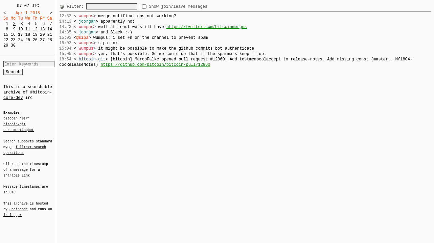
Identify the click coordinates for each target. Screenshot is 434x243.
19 (34, 34)
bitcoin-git (14, 124)
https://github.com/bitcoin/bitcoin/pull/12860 (155, 65)
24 (20, 40)
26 (34, 40)
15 (5, 34)
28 (49, 40)
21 (49, 34)
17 (20, 34)
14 (49, 29)
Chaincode (18, 205)
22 (5, 40)
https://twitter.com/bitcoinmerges (206, 27)
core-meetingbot (18, 129)
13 (42, 29)
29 (5, 45)
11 (27, 29)
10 (20, 29)
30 (13, 45)
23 (13, 40)
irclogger (12, 210)
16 (13, 34)
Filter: (76, 6)
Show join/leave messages (190, 6)
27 (42, 40)
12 (34, 29)
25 (27, 40)
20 (42, 34)
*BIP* (25, 118)
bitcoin (10, 118)
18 (27, 34)
